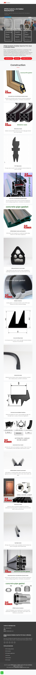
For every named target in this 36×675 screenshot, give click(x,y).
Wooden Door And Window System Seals (18, 96)
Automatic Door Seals (18, 445)
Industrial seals (18, 375)
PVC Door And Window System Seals (18, 198)
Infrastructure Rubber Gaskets (18, 412)
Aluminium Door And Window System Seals (18, 575)
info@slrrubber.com (26, 58)
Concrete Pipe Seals (18, 338)
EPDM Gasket (7, 659)
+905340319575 (8, 58)
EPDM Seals (7, 655)
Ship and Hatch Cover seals (18, 268)
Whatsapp (17, 58)
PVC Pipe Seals (18, 166)
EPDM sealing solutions (9, 648)
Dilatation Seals (18, 128)
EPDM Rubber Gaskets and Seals (18, 470)
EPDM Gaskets (7, 650)
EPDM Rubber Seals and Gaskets (18, 231)
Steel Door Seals (18, 504)
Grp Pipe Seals (18, 543)
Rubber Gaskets (18, 300)
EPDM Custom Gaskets (18, 608)
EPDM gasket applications (9, 653)
